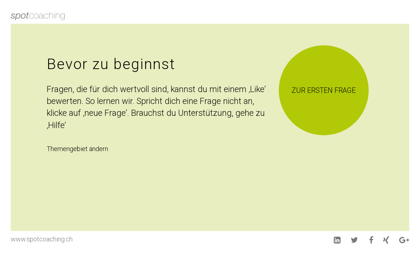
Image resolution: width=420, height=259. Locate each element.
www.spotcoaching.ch (42, 239)
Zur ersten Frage (324, 90)
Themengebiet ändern (77, 149)
